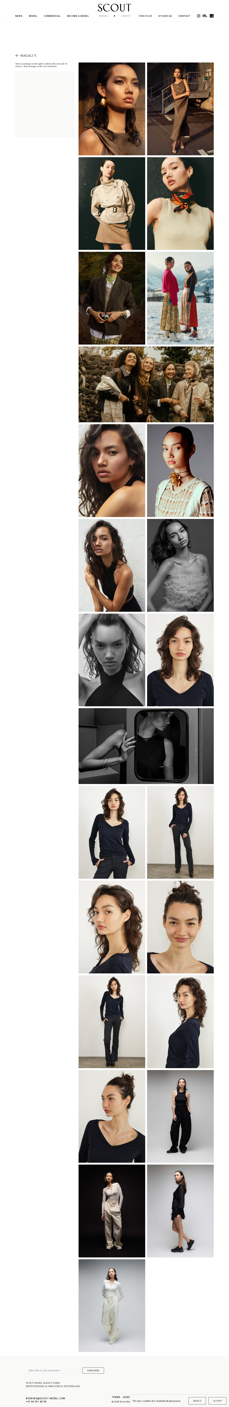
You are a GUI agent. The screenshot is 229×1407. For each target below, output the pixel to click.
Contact (184, 16)
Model (33, 16)
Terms (116, 1397)
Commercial (52, 16)
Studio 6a (165, 16)
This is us (145, 16)
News (19, 16)
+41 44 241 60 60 (36, 1401)
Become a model (78, 16)
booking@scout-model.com (45, 1398)
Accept (217, 1400)
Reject (197, 1400)
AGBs (126, 1397)
